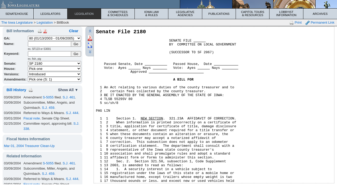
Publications (218, 13)
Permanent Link (319, 23)
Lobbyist (286, 13)
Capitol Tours (252, 13)
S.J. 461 (69, 97)
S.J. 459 (48, 108)
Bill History (16, 90)
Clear (73, 31)
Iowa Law (151, 13)
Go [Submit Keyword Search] (75, 54)
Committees (117, 13)
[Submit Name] (76, 44)
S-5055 (48, 97)
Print (296, 23)
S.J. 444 (72, 113)
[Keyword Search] (50, 54)
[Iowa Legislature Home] (168, 4)
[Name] (50, 44)
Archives (320, 13)
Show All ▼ (68, 90)
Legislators (50, 13)
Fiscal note (31, 118)
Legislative (185, 13)
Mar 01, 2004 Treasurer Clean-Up (29, 146)
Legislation (84, 13)
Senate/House (16, 13)
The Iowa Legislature (17, 22)
